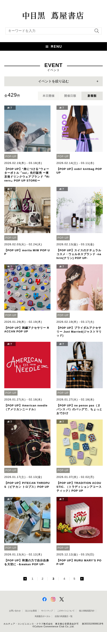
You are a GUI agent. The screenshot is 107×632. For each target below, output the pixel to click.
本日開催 (49, 95)
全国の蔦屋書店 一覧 (63, 616)
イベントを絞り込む (53, 81)
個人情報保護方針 (86, 611)
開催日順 (70, 95)
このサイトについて (65, 611)
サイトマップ (47, 611)
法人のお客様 (31, 611)
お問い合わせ (15, 611)
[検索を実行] (95, 32)
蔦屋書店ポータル (42, 616)
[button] (53, 46)
